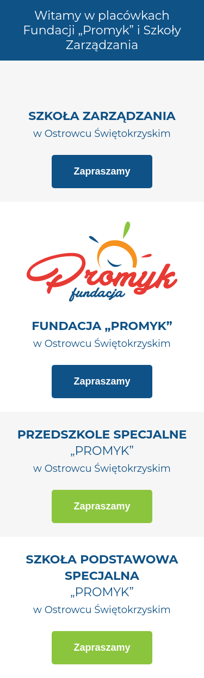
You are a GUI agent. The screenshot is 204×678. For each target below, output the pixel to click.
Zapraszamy (101, 171)
